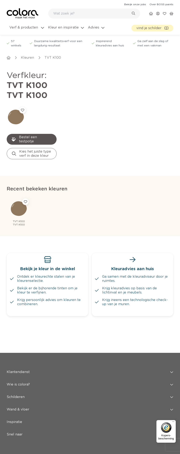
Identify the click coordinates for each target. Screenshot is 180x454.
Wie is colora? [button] (90, 384)
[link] (135, 4)
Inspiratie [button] (90, 422)
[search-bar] (91, 13)
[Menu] (173, 422)
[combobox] (94, 14)
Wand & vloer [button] (90, 409)
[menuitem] (26, 30)
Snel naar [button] (90, 434)
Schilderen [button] (90, 397)
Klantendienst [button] (90, 372)
